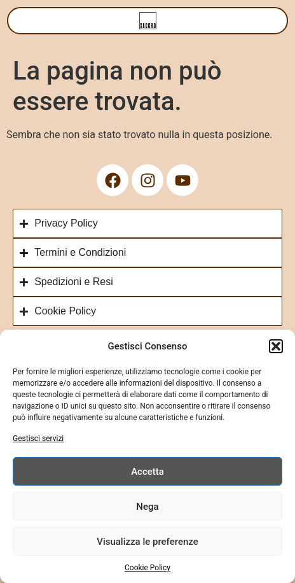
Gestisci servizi (38, 438)
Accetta (147, 471)
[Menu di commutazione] (147, 20)
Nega (147, 506)
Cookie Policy (147, 567)
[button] (276, 346)
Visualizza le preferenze (147, 541)
